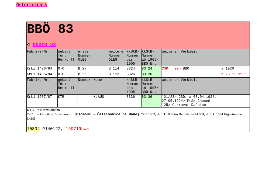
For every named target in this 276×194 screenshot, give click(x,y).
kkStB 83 (44, 44)
